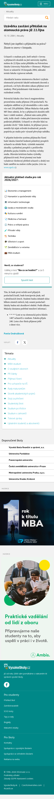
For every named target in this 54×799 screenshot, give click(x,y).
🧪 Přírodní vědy (12, 230)
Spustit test (27, 280)
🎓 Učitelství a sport (14, 241)
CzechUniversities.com (32, 785)
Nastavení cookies (25, 778)
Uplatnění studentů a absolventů (23, 423)
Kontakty (8, 742)
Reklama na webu (12, 759)
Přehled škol (9, 700)
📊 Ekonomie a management (17, 190)
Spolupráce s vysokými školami (18, 748)
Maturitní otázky (11, 727)
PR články (12, 373)
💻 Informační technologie (17, 202)
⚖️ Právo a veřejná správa (16, 224)
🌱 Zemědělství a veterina (16, 247)
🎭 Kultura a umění (13, 213)
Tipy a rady (9, 716)
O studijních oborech (18, 368)
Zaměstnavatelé (11, 705)
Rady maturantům (16, 388)
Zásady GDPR (10, 778)
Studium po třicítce (17, 408)
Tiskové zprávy (15, 418)
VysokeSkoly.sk (10, 785)
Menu (44, 4)
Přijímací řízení (15, 378)
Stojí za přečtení (15, 398)
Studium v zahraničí (17, 413)
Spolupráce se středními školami (18, 753)
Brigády (7, 722)
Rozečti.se (8, 788)
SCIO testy (8, 711)
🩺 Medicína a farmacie (15, 219)
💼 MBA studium (12, 252)
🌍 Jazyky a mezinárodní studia (18, 207)
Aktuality (10, 11)
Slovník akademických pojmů (21, 393)
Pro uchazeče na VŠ (17, 383)
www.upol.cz (9, 167)
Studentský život (15, 403)
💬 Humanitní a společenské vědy (20, 196)
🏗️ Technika (10, 236)
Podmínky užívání (12, 775)
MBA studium (14, 363)
